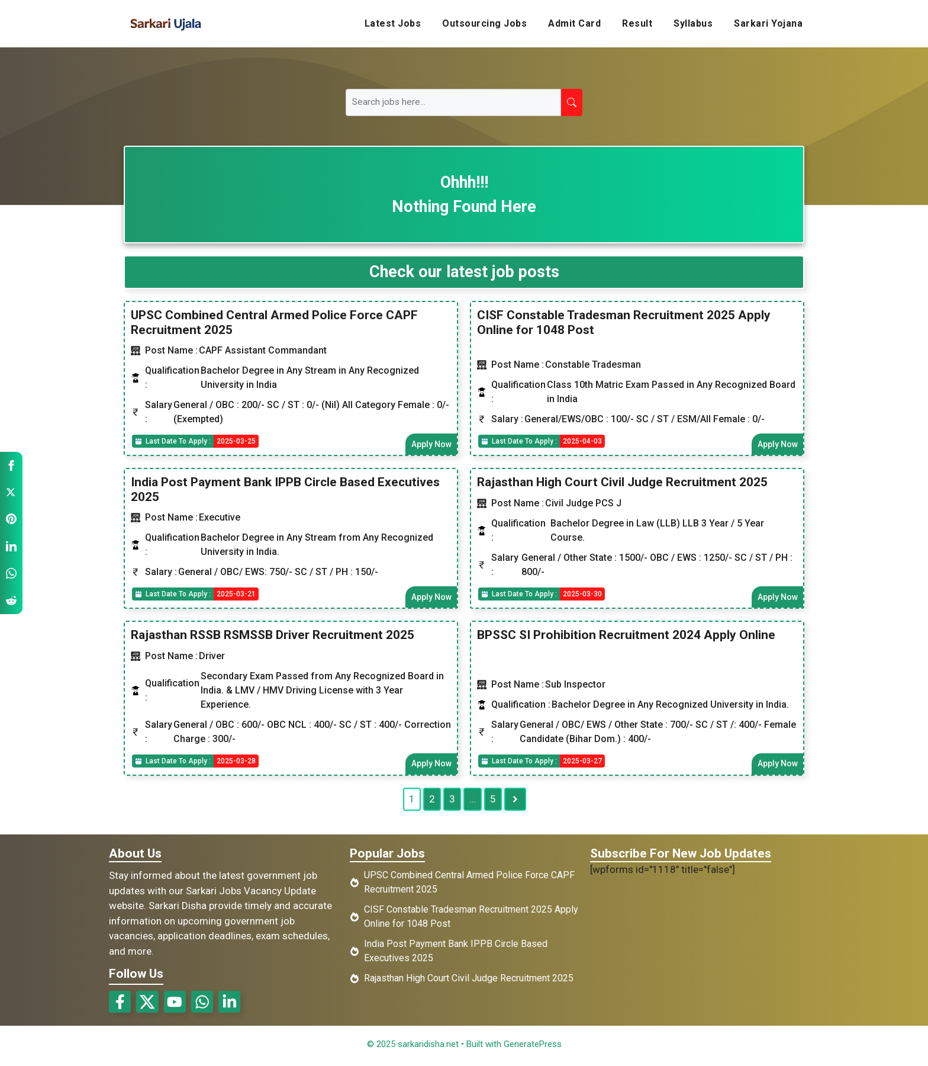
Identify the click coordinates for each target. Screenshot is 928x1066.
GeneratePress (533, 1047)
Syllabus (693, 23)
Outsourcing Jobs (484, 23)
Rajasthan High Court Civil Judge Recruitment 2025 (622, 483)
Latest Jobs (393, 23)
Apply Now (431, 444)
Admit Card (574, 23)
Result (637, 23)
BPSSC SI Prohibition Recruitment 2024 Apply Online (626, 636)
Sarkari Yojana (768, 23)
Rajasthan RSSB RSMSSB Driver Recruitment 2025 (272, 636)
